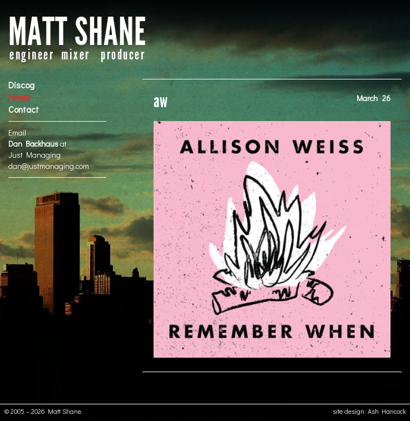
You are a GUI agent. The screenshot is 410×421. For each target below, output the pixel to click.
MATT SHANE (77, 32)
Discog (21, 85)
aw (160, 101)
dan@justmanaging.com (48, 166)
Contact (23, 109)
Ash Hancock (387, 411)
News (19, 97)
